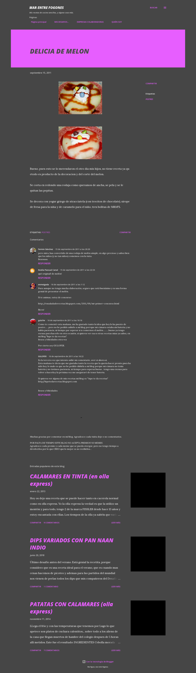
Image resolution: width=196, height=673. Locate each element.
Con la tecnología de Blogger (98, 661)
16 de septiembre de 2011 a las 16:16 (64, 320)
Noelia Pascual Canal (48, 270)
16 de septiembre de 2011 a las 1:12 (68, 284)
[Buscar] (153, 7)
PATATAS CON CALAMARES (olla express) (71, 607)
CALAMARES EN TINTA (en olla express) (69, 480)
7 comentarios (51, 650)
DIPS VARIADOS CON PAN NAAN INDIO (71, 543)
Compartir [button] (151, 83)
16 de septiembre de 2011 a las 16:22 (66, 356)
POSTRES (149, 99)
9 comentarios (51, 522)
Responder (44, 263)
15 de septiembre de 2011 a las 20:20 (72, 249)
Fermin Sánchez (45, 249)
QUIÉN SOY (115, 22)
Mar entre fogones (46, 7)
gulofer (41, 320)
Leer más (115, 522)
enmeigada (43, 284)
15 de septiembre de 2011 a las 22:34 (77, 270)
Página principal (37, 22)
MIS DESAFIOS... (60, 22)
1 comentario (51, 586)
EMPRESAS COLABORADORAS (88, 22)
